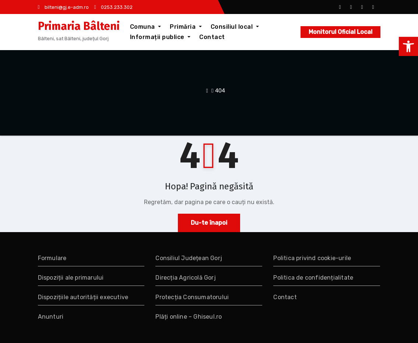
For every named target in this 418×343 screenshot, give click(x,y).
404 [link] (220, 90)
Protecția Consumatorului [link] (192, 297)
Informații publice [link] (160, 37)
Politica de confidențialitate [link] (313, 277)
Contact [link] (212, 37)
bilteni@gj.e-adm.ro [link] (63, 7)
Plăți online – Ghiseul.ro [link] (188, 316)
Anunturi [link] (51, 316)
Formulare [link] (52, 258)
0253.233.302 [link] (113, 7)
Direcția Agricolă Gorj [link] (185, 277)
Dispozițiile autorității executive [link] (83, 297)
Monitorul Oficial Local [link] (340, 31)
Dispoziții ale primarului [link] (71, 277)
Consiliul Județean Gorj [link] (188, 258)
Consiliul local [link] (235, 26)
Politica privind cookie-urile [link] (312, 258)
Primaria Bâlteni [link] (79, 26)
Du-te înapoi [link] (209, 222)
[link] (408, 46)
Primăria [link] (186, 26)
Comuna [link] (145, 26)
